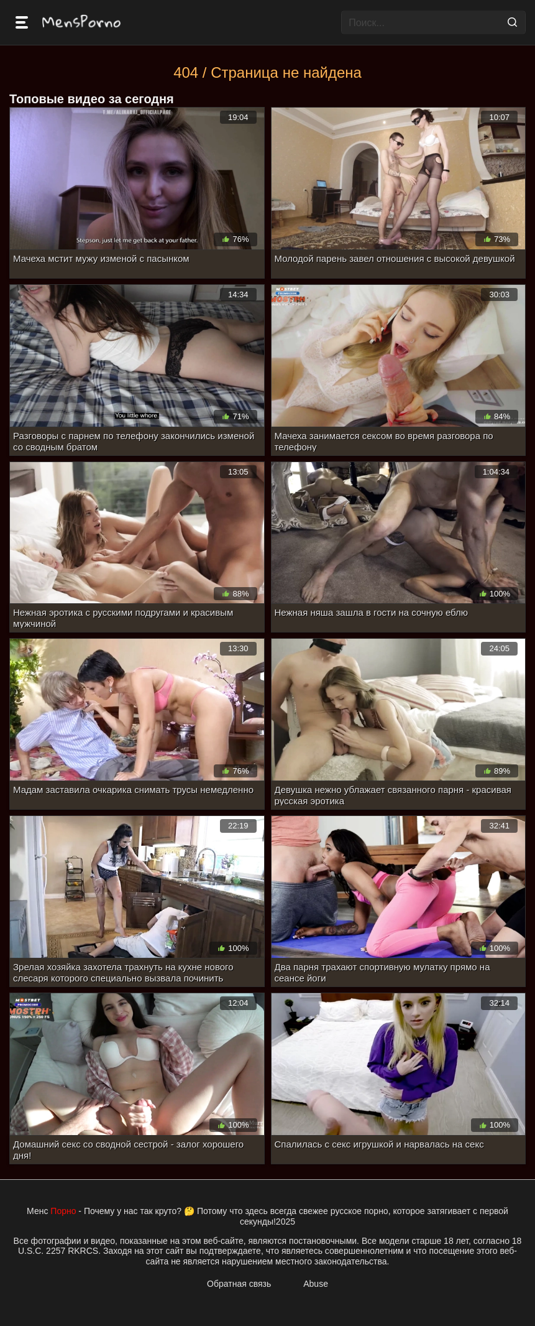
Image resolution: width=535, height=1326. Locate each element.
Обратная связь (239, 1284)
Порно (63, 1211)
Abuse (315, 1284)
